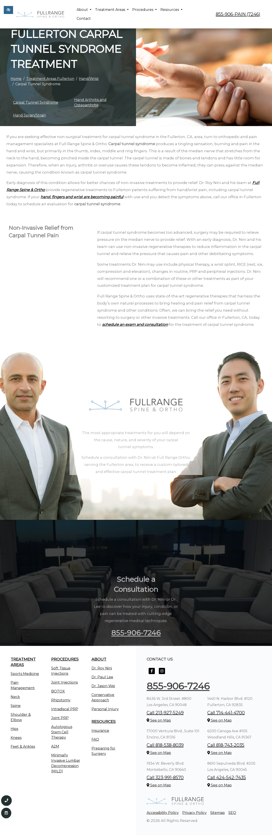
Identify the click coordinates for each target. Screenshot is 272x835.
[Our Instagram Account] (161, 673)
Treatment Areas (112, 10)
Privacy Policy (194, 813)
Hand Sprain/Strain (29, 115)
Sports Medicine (25, 674)
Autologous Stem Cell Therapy (61, 732)
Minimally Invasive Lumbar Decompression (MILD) (65, 763)
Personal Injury (105, 709)
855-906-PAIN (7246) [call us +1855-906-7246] (238, 14)
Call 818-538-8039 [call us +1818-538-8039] (165, 745)
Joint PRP (60, 718)
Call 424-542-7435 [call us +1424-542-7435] (226, 777)
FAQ (95, 739)
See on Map (159, 720)
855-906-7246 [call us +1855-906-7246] (178, 686)
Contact (84, 18)
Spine (16, 706)
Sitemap (217, 813)
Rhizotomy (60, 700)
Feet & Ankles (23, 746)
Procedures (144, 10)
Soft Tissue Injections (60, 671)
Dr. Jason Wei (103, 686)
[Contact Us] (6, 813)
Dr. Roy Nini (101, 668)
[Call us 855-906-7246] (6, 800)
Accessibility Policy (163, 813)
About (84, 10)
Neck (15, 697)
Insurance (100, 730)
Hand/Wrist (89, 79)
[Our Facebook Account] (151, 673)
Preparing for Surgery (103, 751)
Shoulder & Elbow (21, 717)
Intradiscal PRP (64, 709)
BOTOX (58, 691)
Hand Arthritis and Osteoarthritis (90, 102)
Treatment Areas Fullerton (50, 79)
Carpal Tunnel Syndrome (35, 102)
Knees (16, 738)
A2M (55, 746)
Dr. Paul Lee (102, 677)
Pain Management (23, 685)
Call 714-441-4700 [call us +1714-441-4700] (226, 712)
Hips (14, 729)
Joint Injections (64, 682)
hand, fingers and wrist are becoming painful (82, 197)
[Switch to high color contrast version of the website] (8, 10)
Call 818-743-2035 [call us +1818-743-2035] (225, 745)
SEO (232, 813)
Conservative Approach (102, 697)
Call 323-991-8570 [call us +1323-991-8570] (165, 777)
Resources (171, 10)
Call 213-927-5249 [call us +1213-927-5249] (165, 712)
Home (16, 79)
